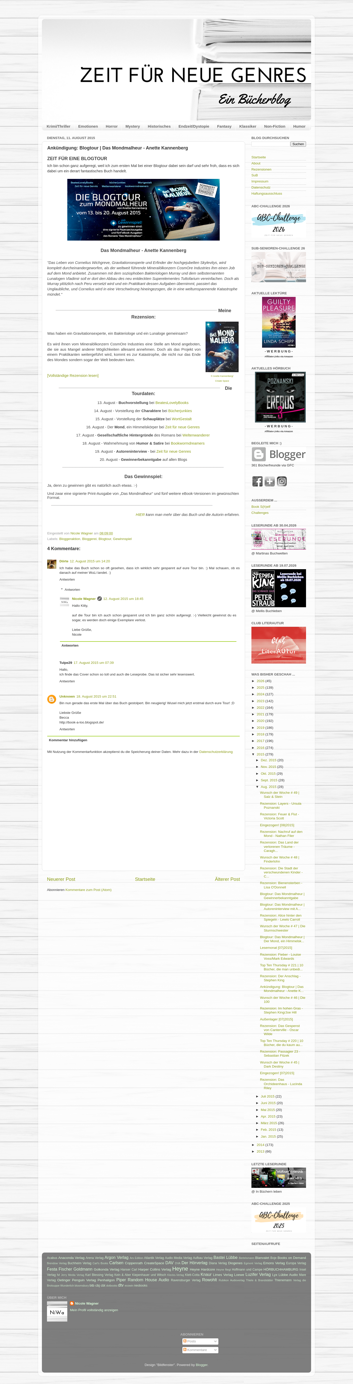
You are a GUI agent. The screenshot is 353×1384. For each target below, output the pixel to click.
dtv (121, 1285)
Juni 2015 (269, 1103)
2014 (261, 1145)
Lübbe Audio (288, 1275)
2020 (261, 721)
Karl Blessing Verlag (99, 1275)
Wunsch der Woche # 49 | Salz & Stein (279, 795)
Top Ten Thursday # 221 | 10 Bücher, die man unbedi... (281, 967)
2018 (261, 734)
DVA (177, 1263)
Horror (112, 126)
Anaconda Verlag (71, 1258)
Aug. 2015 (269, 787)
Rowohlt (209, 1279)
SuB (254, 175)
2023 (261, 701)
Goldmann (82, 1269)
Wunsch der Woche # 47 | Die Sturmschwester (283, 928)
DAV (169, 1262)
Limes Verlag (223, 1275)
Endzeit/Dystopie (194, 126)
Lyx (275, 1275)
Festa (52, 1269)
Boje (273, 1258)
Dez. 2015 (269, 760)
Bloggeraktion (69, 539)
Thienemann (283, 1280)
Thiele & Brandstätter (259, 1280)
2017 (261, 741)
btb (92, 1285)
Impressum (259, 181)
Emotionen (88, 126)
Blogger (201, 1365)
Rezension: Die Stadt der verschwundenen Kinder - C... (281, 872)
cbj (97, 1285)
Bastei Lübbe (225, 1257)
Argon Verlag (117, 1257)
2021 (261, 714)
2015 (261, 754)
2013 (261, 1151)
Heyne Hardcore (202, 1269)
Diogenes (235, 1263)
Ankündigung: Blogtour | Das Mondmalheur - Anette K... (282, 989)
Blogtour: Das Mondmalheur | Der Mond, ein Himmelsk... (282, 939)
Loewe (239, 1275)
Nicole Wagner (84, 599)
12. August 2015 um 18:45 (123, 599)
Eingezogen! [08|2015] (277, 825)
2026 (261, 681)
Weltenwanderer (196, 435)
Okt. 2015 (269, 773)
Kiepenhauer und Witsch (149, 1275)
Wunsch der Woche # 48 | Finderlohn (279, 859)
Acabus (52, 1258)
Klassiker (247, 126)
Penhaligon (106, 1280)
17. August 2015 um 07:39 (94, 663)
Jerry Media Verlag (72, 1274)
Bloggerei (89, 539)
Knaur (206, 1274)
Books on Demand (292, 1258)
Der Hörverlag (194, 1262)
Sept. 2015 (269, 780)
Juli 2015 (268, 1096)
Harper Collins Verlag (154, 1269)
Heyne (180, 1268)
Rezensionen (261, 169)
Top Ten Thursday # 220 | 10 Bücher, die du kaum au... (281, 1043)
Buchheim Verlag (79, 1263)
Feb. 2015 (269, 1130)
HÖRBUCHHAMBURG (280, 1269)
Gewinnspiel (122, 539)
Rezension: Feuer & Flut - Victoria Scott (279, 816)
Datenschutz (260, 187)
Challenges (260, 513)
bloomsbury (82, 1285)
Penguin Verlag (84, 1280)
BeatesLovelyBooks (171, 403)
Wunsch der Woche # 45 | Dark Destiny (279, 1064)
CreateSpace (154, 1263)
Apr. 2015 (269, 1116)
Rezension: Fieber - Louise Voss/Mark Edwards (280, 956)
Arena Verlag (95, 1258)
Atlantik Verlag (154, 1258)
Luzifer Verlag (258, 1274)
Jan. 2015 (269, 1136)
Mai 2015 (268, 1110)
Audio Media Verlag (178, 1258)
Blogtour (105, 539)
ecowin (129, 1285)
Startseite (145, 879)
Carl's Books (100, 1263)
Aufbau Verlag (203, 1258)
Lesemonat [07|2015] (276, 948)
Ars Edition (136, 1257)
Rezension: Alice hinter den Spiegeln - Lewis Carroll (281, 917)
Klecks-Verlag (175, 1274)
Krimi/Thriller (58, 126)
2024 (261, 694)
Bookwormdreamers (188, 443)
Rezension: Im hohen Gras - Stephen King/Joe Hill (281, 1010)
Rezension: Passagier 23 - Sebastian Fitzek (280, 1053)
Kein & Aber (122, 1275)
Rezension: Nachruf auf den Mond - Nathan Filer (281, 834)
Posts (189, 1341)
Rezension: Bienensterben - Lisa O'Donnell (281, 885)
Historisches (159, 126)
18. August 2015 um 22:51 (96, 696)
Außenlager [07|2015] (276, 1019)
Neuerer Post (61, 879)
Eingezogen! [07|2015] (277, 1073)
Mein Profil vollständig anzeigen (94, 1310)
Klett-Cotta (192, 1275)
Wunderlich (67, 1285)
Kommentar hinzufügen (68, 740)
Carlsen (116, 1262)
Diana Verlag (218, 1263)
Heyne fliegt (223, 1269)
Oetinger (63, 1280)
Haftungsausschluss (266, 193)
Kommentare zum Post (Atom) (89, 890)
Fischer (65, 1269)
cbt (103, 1285)
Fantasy (224, 126)
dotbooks (111, 1285)
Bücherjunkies (180, 411)
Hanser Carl (129, 1269)
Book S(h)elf (260, 507)
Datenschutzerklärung (216, 752)
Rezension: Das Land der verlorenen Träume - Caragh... (279, 846)
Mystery (132, 126)
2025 (261, 687)
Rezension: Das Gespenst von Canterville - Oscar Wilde (280, 1030)
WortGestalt (182, 419)
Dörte (63, 561)
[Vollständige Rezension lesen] (73, 376)
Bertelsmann (246, 1257)
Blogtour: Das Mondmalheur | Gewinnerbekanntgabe (282, 896)
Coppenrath (134, 1263)
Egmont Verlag (253, 1263)
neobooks (141, 1285)
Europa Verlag (296, 1263)
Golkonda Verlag (106, 1269)
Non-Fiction (274, 126)
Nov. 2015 (269, 767)
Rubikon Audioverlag (232, 1280)
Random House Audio (148, 1279)
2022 (261, 708)
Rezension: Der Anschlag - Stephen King (280, 978)
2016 (261, 748)
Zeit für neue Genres (182, 427)
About (255, 163)
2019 (261, 728)
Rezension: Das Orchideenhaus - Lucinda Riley (281, 1084)
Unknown (67, 696)
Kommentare (195, 1350)
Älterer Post (227, 879)
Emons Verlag (274, 1263)
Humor (299, 126)
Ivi (58, 1275)
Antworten (67, 579)
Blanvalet (262, 1258)
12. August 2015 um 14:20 (90, 561)
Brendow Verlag (57, 1263)
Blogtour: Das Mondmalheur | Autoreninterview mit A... (282, 906)
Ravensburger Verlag (186, 1280)
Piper (121, 1279)
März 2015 (269, 1123)
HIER (140, 515)
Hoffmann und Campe (247, 1269)
